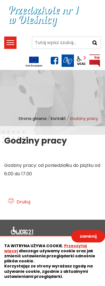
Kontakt (58, 118)
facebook (54, 61)
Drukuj (23, 202)
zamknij (88, 236)
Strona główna (32, 118)
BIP (94, 61)
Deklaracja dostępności (22, 232)
